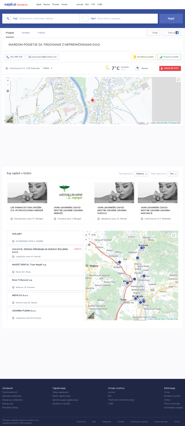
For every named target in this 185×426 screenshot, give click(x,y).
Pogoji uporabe (161, 421)
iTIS (93, 4)
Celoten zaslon (178, 79)
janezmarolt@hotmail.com (44, 56)
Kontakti (25, 32)
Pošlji (155, 32)
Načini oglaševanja (61, 396)
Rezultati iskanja (10, 407)
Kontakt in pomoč (172, 396)
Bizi (87, 4)
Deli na (173, 32)
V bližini (41, 32)
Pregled (10, 32)
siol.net (79, 4)
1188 (99, 4)
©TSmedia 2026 (174, 123)
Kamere (145, 68)
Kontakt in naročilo (61, 403)
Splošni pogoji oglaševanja (65, 399)
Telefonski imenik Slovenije (121, 399)
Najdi (171, 18)
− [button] (8, 85)
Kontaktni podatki (145, 56)
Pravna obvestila (172, 403)
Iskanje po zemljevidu (12, 399)
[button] (8, 91)
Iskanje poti (7, 403)
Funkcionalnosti (9, 392)
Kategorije (107, 421)
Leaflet (152, 123)
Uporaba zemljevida (11, 396)
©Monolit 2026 (162, 123)
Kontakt (121, 421)
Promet (55, 4)
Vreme (64, 4)
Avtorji (167, 399)
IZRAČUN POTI (171, 68)
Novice (47, 4)
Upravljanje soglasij (173, 407)
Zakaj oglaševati (60, 392)
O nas (167, 392)
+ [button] (8, 80)
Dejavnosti (81, 421)
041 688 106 (16, 56)
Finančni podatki (171, 56)
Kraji (94, 421)
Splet (38, 4)
